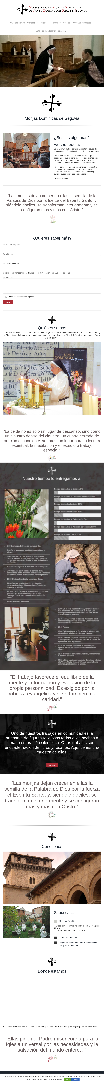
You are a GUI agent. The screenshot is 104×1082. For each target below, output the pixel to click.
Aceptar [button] (67, 1079)
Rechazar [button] (75, 1079)
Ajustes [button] (59, 1079)
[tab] (77, 921)
